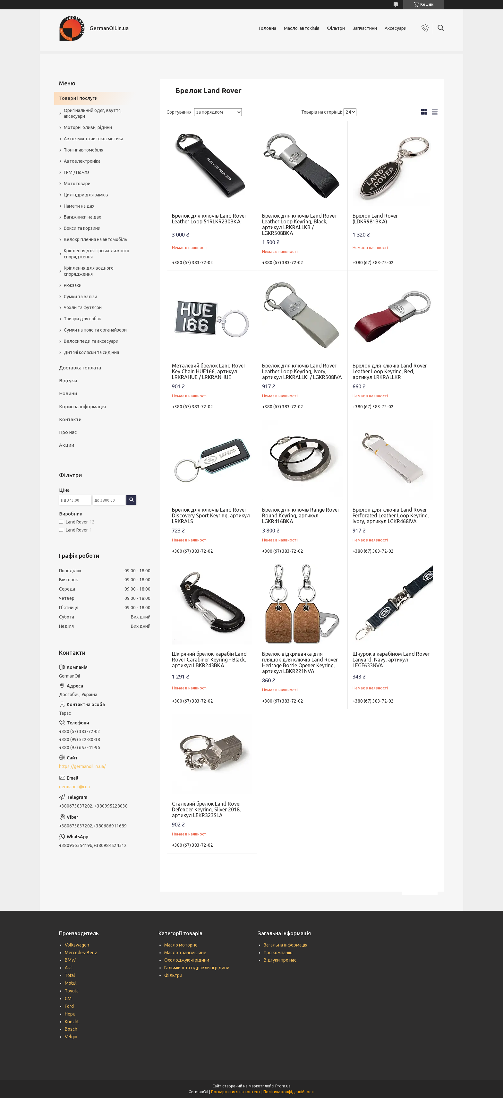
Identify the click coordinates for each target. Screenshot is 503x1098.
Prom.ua (283, 1086)
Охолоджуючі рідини (186, 960)
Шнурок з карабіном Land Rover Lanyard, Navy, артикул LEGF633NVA (391, 659)
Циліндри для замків (86, 194)
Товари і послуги (78, 98)
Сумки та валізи (80, 296)
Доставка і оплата (80, 367)
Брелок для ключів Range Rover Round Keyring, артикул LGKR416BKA (300, 515)
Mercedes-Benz (81, 952)
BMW (70, 960)
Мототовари (77, 183)
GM (68, 998)
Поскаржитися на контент (235, 1092)
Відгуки (68, 380)
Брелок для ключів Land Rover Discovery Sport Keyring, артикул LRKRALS (211, 515)
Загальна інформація (285, 944)
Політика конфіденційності (288, 1092)
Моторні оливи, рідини (88, 127)
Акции (66, 445)
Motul (71, 983)
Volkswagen (77, 944)
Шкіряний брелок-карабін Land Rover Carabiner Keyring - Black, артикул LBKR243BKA (209, 659)
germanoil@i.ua (74, 786)
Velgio (71, 1036)
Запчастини (365, 28)
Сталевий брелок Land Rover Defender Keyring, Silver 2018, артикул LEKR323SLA (206, 809)
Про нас (68, 432)
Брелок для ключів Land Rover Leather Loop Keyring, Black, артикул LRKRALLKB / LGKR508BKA (299, 224)
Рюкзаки (72, 285)
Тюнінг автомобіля (83, 149)
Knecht (72, 1021)
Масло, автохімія (301, 28)
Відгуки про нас (280, 960)
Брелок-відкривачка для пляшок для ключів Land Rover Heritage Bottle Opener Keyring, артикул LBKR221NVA (300, 662)
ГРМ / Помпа (77, 172)
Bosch (71, 1029)
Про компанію (278, 952)
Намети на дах (79, 206)
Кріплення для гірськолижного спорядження (96, 253)
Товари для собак (82, 318)
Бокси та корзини (82, 228)
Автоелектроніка (82, 161)
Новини (68, 393)
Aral (69, 967)
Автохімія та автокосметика (93, 138)
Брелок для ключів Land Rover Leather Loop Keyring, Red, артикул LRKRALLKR (390, 371)
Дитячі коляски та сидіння (91, 352)
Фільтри (336, 28)
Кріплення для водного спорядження (89, 271)
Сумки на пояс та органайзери (95, 330)
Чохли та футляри (83, 307)
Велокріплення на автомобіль (95, 239)
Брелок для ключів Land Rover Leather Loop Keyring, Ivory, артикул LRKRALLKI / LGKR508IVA (302, 371)
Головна (267, 28)
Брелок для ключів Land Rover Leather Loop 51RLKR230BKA (209, 218)
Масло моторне (181, 944)
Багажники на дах (82, 217)
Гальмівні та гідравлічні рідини (196, 967)
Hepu (70, 1013)
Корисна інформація (82, 406)
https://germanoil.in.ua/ (82, 766)
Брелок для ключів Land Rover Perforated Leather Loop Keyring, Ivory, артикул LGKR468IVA (391, 515)
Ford (69, 1006)
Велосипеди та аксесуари (91, 341)
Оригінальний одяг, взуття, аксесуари (93, 113)
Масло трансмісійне (185, 952)
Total (70, 975)
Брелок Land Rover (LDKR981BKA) (375, 218)
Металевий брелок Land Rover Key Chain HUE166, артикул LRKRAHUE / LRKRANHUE (208, 371)
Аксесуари (395, 28)
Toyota (72, 990)
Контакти (70, 419)
